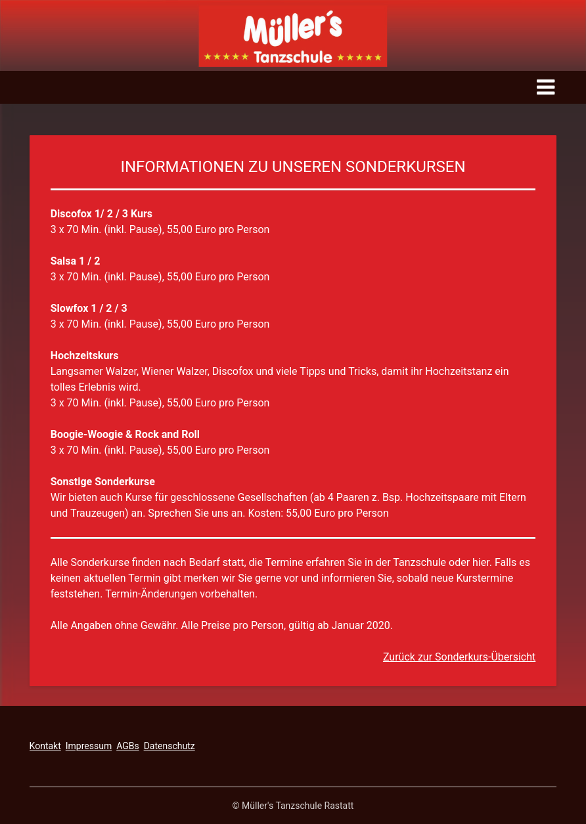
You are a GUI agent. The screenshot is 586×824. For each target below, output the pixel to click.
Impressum (89, 746)
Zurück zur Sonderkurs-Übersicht (459, 657)
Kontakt (45, 746)
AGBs (127, 746)
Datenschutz (169, 746)
